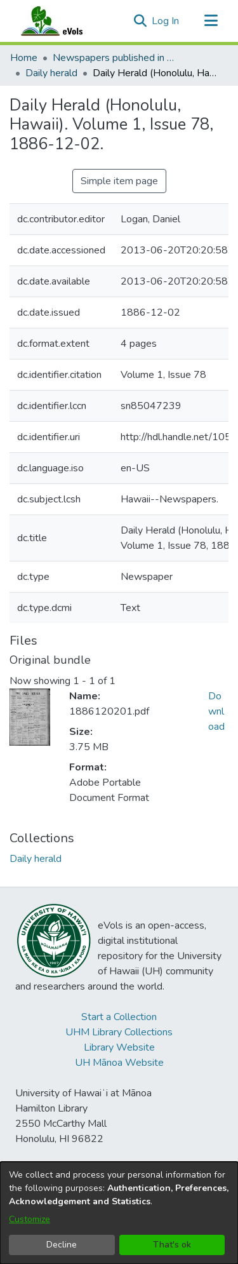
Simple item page (119, 181)
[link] (36, 859)
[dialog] (119, 1213)
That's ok (172, 1245)
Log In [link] (166, 21)
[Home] (64, 21)
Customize (29, 1219)
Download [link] (216, 711)
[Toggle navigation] (210, 21)
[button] (140, 21)
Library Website (119, 1047)
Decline (61, 1245)
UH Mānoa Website (119, 1063)
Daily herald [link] (51, 73)
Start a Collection (119, 1017)
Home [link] (23, 58)
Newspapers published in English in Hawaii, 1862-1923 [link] (116, 58)
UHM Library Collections (119, 1032)
